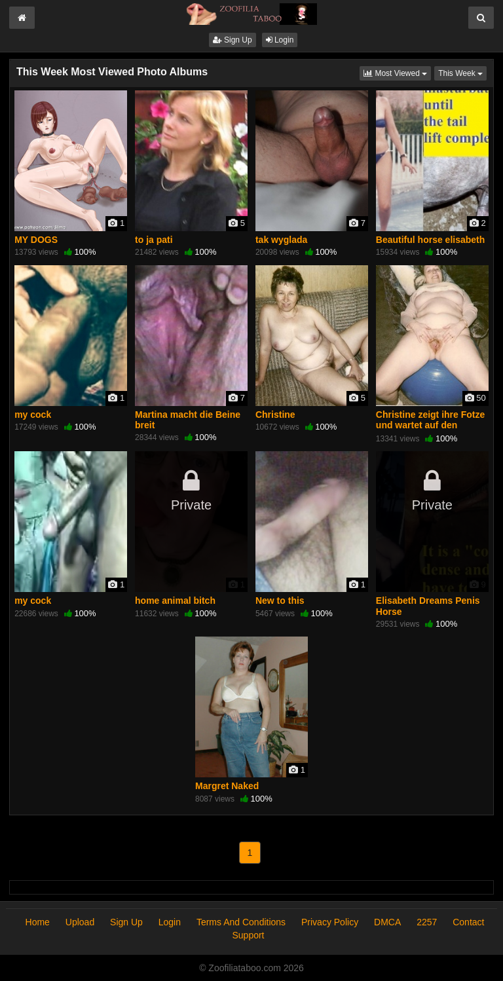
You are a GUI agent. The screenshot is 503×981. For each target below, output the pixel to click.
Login (280, 40)
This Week (462, 72)
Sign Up (232, 40)
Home (38, 922)
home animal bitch (175, 600)
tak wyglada (281, 239)
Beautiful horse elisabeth (430, 239)
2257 (427, 922)
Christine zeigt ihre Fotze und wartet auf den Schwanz (430, 425)
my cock (32, 414)
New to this (280, 600)
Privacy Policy (329, 922)
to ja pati (154, 239)
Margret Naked (227, 786)
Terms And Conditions (241, 922)
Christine (275, 414)
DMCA (387, 922)
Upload (79, 922)
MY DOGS (36, 239)
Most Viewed (397, 72)
